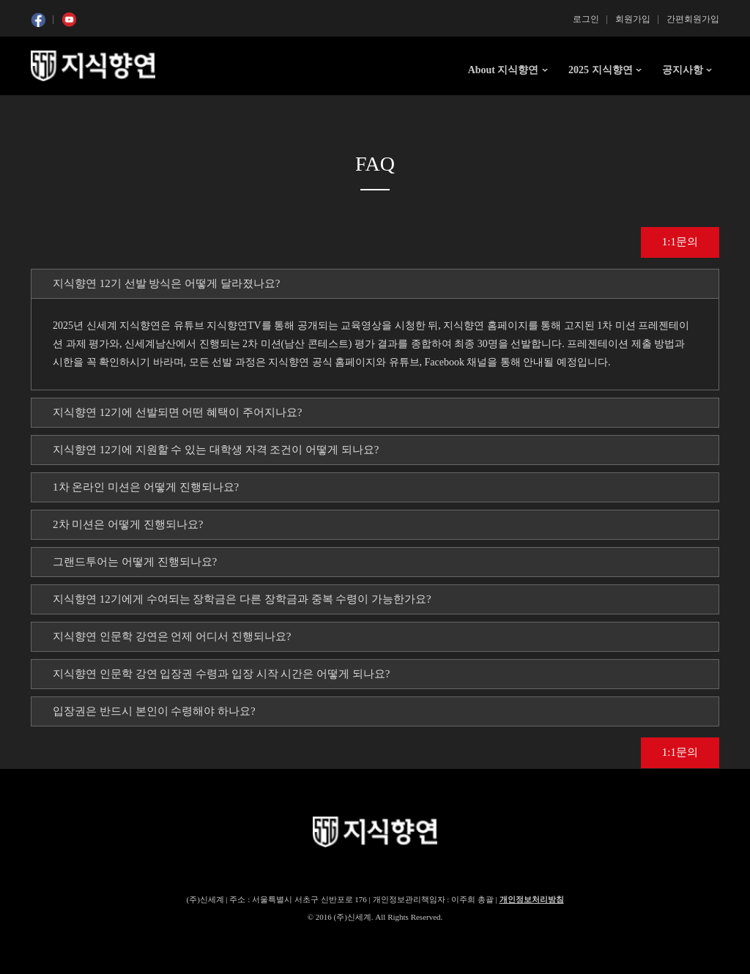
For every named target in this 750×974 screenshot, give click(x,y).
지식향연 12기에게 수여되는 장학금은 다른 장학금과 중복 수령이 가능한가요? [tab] (242, 599)
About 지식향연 (503, 69)
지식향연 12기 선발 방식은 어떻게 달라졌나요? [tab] (166, 283)
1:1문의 (680, 242)
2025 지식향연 (600, 69)
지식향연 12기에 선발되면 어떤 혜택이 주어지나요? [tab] (177, 412)
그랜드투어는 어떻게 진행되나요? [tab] (135, 562)
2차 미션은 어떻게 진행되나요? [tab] (128, 524)
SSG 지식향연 (93, 66)
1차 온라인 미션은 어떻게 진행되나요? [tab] (146, 487)
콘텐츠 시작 (58, 110)
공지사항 (682, 69)
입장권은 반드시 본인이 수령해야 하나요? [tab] (154, 711)
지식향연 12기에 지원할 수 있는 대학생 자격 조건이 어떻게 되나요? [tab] (216, 450)
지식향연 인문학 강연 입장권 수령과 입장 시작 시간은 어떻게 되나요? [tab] (221, 674)
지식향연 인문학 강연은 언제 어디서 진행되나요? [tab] (172, 636)
